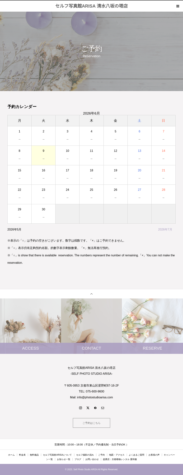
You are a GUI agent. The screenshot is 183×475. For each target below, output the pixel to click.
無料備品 (34, 455)
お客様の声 (154, 455)
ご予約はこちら (91, 422)
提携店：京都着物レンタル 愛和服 (120, 459)
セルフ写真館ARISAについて (57, 455)
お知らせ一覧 (63, 459)
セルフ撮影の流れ (85, 455)
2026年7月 (165, 229)
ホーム (11, 455)
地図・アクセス (117, 455)
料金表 (22, 455)
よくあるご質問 (136, 455)
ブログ (78, 459)
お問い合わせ (92, 459)
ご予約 (101, 455)
